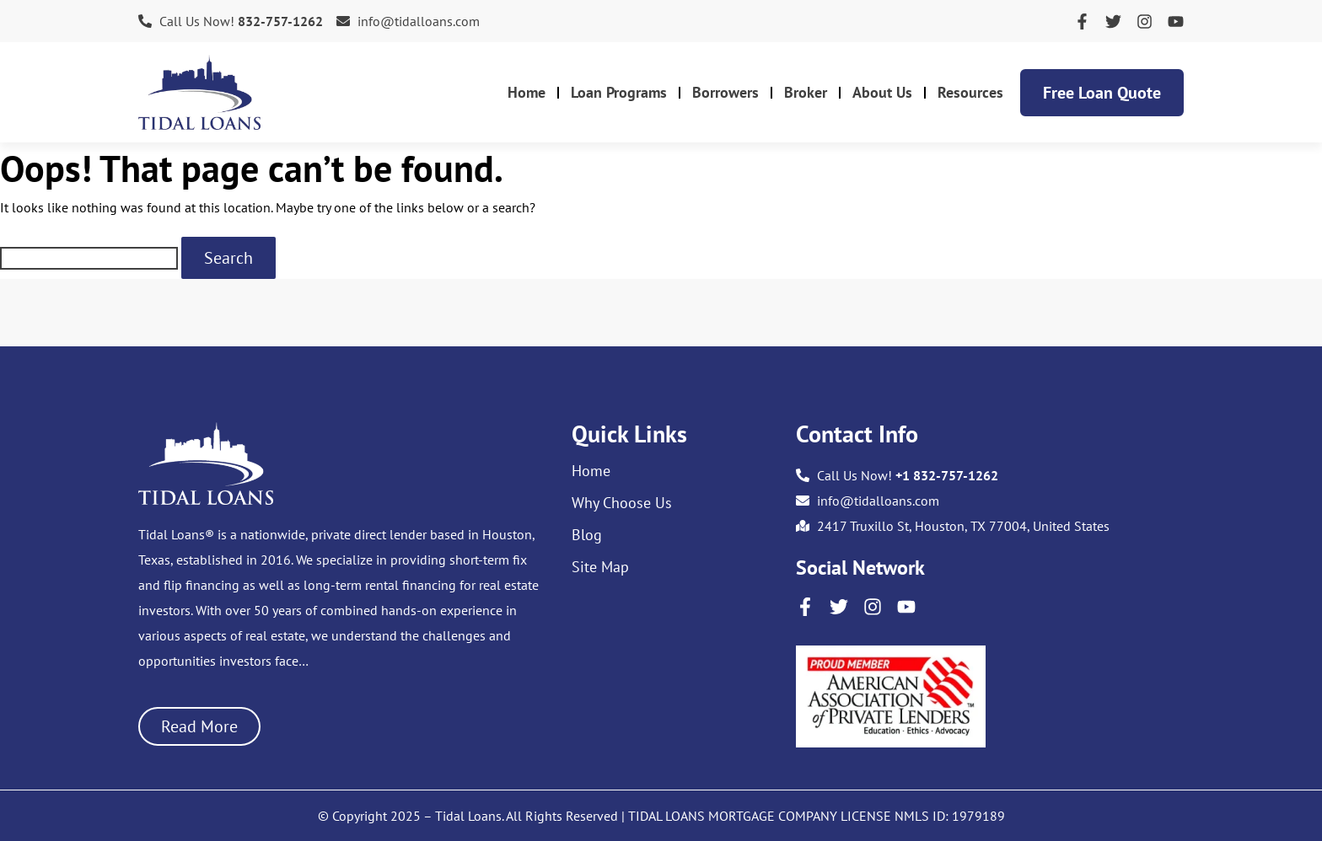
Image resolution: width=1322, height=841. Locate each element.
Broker (805, 92)
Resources (970, 92)
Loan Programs (619, 92)
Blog (587, 535)
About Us (882, 92)
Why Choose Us (622, 503)
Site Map (600, 567)
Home (526, 92)
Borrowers (725, 92)
